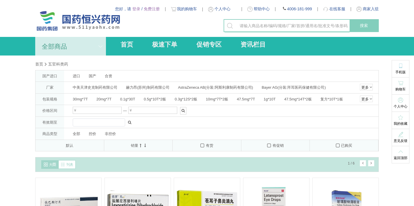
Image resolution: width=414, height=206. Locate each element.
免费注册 (152, 9)
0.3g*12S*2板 (186, 99)
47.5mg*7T (246, 99)
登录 (136, 9)
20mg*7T (104, 99)
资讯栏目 (253, 44)
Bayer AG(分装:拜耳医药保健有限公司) (294, 87)
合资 (108, 76)
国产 (92, 76)
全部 (76, 134)
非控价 (110, 134)
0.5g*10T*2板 (155, 99)
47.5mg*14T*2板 (298, 99)
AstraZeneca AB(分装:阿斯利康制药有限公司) (215, 87)
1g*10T (270, 99)
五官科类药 (58, 64)
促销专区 (209, 44)
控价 (92, 134)
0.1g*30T (127, 99)
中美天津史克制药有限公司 (95, 87)
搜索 (364, 25)
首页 (127, 44)
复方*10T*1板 (331, 99)
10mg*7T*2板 (217, 99)
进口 (76, 76)
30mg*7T (80, 99)
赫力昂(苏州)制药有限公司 (147, 87)
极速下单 (164, 44)
